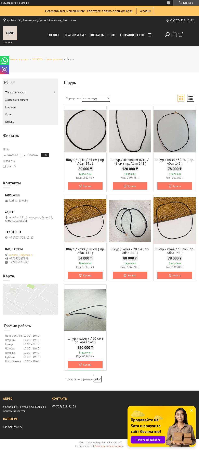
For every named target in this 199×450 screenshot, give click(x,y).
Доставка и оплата (16, 100)
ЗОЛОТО (37, 59)
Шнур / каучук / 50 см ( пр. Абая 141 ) (85, 340)
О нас (112, 35)
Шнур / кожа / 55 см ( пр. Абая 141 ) (174, 251)
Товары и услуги (74, 35)
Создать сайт (8, 2)
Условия (145, 11)
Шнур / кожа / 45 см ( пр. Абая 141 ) (85, 161)
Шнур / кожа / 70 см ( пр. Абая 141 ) (130, 251)
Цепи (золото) (54, 59)
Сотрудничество (132, 35)
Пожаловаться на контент (109, 446)
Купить (87, 186)
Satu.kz (117, 442)
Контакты (97, 35)
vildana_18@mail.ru (21, 254)
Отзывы (9, 122)
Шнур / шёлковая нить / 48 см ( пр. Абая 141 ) (129, 161)
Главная (53, 35)
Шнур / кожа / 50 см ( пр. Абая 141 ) (174, 161)
